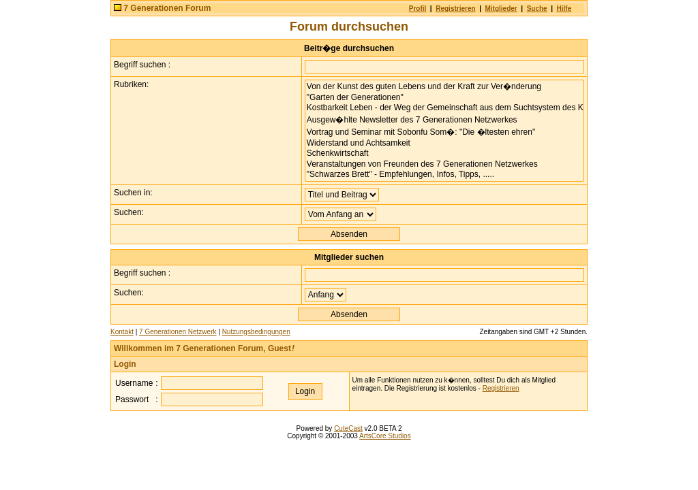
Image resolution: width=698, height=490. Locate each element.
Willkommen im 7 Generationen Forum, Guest (204, 348)
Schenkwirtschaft (444, 153)
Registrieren (455, 8)
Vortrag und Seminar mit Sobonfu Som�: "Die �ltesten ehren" (444, 132)
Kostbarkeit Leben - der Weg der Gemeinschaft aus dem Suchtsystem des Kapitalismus (444, 108)
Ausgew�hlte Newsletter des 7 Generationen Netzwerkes (444, 120)
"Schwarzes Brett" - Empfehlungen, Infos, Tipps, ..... (444, 174)
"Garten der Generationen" (444, 98)
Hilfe (564, 8)
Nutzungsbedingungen (256, 332)
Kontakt (122, 332)
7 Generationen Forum (167, 8)
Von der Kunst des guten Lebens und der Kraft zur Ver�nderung (444, 86)
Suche (537, 8)
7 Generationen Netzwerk (177, 332)
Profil (418, 8)
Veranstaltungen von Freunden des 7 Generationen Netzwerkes (444, 164)
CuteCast (348, 428)
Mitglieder (501, 8)
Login (125, 364)
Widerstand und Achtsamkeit (444, 143)
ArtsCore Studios (385, 436)
